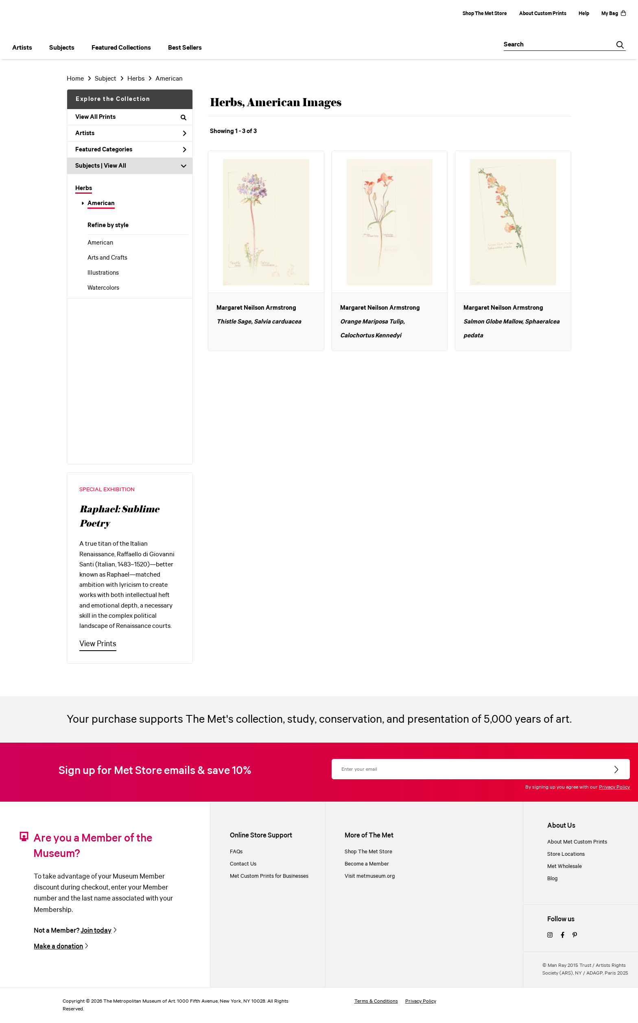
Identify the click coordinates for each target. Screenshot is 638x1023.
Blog (552, 878)
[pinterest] (574, 935)
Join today (96, 931)
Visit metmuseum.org (370, 876)
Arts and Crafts (107, 258)
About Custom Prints (542, 13)
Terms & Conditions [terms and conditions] (376, 1001)
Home (75, 78)
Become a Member (367, 864)
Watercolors (103, 288)
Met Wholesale (564, 866)
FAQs (236, 851)
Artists (130, 133)
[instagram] (550, 935)
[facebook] (562, 935)
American (101, 203)
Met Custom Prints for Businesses (269, 876)
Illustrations (103, 273)
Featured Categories (130, 150)
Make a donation (58, 946)
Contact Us (243, 864)
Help (584, 13)
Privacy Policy (614, 787)
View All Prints (130, 117)
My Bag (613, 13)
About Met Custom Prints (577, 842)
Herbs (83, 188)
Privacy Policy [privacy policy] (420, 1001)
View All (115, 166)
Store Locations (566, 854)
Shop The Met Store (485, 13)
